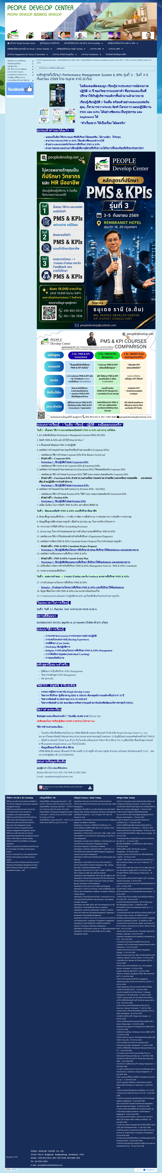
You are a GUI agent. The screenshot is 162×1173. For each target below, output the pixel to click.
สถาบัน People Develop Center (46, 60)
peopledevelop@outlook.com (59, 776)
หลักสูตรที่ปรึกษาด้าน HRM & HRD (68, 60)
